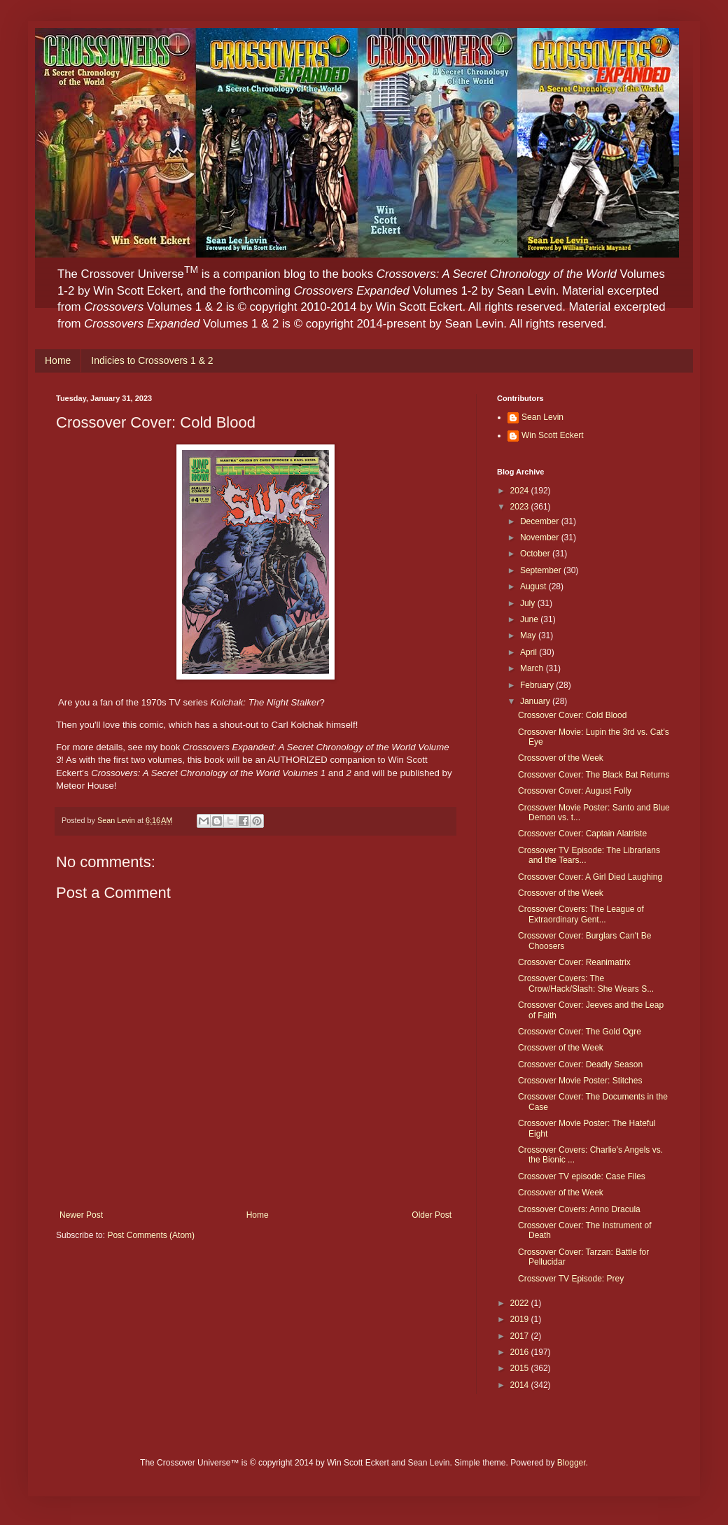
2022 (520, 1303)
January (536, 701)
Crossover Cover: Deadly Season (580, 1064)
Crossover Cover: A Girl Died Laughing (590, 877)
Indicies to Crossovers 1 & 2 (152, 360)
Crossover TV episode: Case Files (581, 1176)
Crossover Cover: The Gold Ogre (579, 1031)
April (529, 652)
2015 (520, 1368)
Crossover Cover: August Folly (574, 791)
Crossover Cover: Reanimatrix (574, 962)
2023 (520, 507)
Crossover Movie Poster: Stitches (580, 1080)
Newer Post (81, 1215)
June (530, 619)
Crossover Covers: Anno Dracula (579, 1209)
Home (58, 360)
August (534, 586)
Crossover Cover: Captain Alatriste (582, 833)
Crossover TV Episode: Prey (571, 1279)
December (540, 521)
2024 (520, 491)
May (529, 635)
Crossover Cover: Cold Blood (572, 715)
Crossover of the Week (560, 758)
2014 (520, 1385)
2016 (520, 1352)
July (529, 603)
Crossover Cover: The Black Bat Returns (594, 775)
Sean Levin (543, 417)
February (538, 685)
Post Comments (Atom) (151, 1235)
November (540, 537)
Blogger (571, 1463)
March (533, 668)
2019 (520, 1319)
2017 (520, 1336)
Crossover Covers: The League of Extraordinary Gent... (581, 914)
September (542, 570)
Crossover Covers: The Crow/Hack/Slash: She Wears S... (586, 983)
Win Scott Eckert (553, 435)
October (536, 553)
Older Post (431, 1215)
